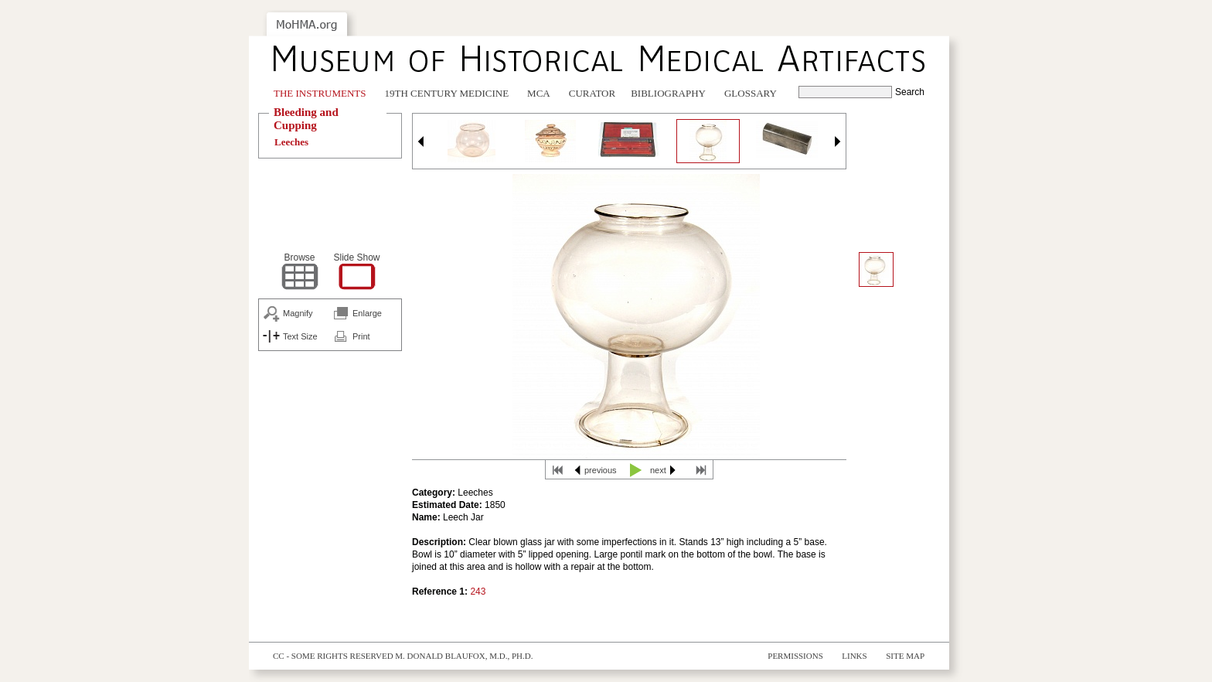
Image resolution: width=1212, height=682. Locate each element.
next (658, 470)
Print (361, 336)
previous (600, 470)
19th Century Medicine (447, 93)
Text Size (300, 336)
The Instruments (320, 93)
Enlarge (367, 313)
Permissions (795, 655)
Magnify (298, 313)
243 (477, 591)
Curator (592, 93)
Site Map (905, 655)
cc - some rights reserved (333, 655)
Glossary (750, 93)
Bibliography (668, 93)
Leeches (291, 142)
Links (854, 655)
